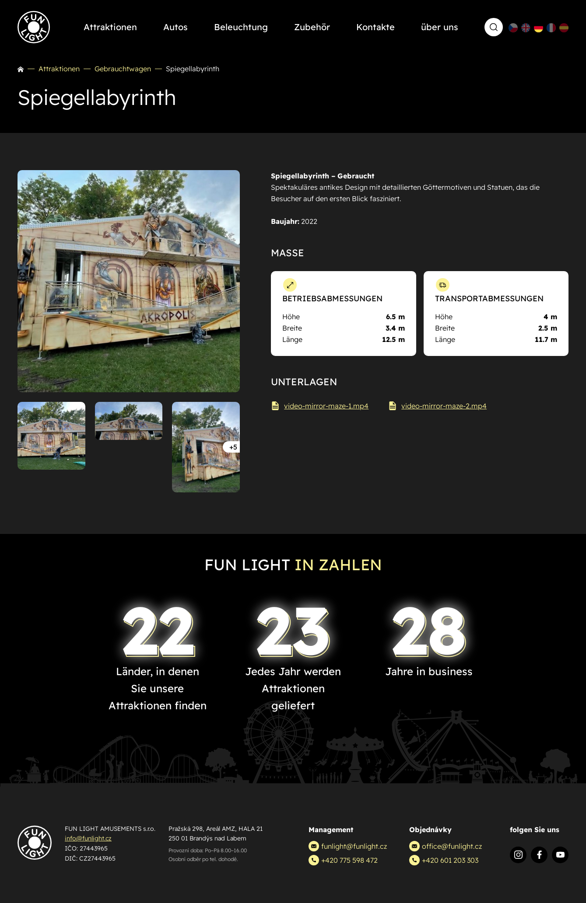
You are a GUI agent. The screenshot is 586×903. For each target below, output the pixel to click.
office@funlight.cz (445, 846)
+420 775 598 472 (343, 860)
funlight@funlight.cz (348, 846)
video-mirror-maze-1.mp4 (319, 405)
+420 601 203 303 (443, 860)
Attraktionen (59, 68)
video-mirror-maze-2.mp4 (437, 405)
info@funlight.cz (88, 838)
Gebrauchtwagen (123, 68)
